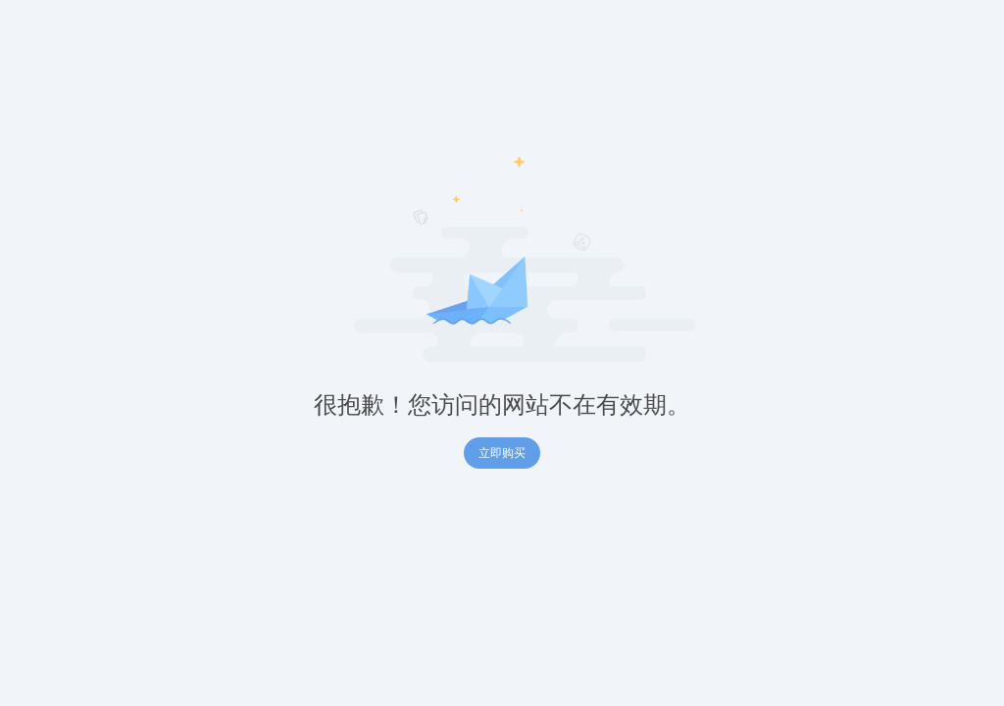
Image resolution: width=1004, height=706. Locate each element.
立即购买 (502, 453)
